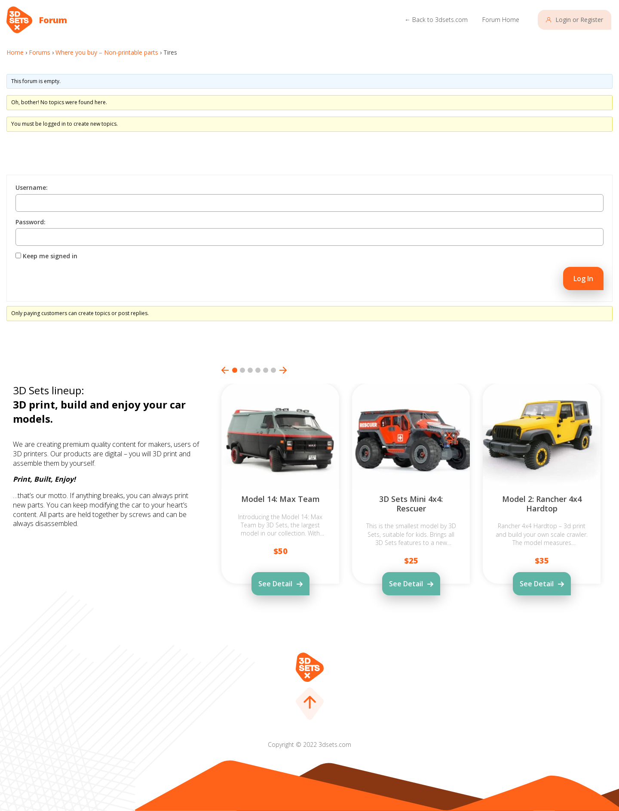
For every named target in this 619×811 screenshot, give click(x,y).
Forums (39, 52)
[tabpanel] (280, 507)
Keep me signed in (50, 256)
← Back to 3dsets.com (436, 19)
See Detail (275, 583)
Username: (31, 188)
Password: (30, 222)
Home (15, 52)
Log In (583, 278)
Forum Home (500, 19)
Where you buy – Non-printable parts (106, 52)
